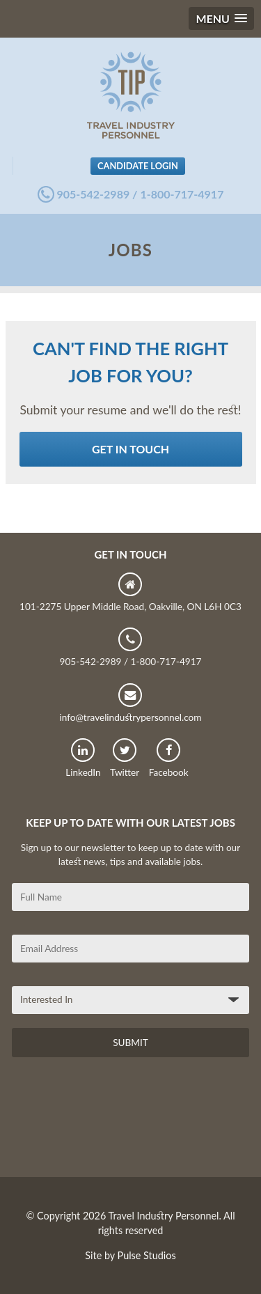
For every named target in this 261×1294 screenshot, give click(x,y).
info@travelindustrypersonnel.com (130, 703)
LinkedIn (82, 758)
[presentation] (117, 1122)
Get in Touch (130, 448)
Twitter (124, 758)
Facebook (169, 758)
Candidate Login (137, 165)
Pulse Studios (147, 1255)
